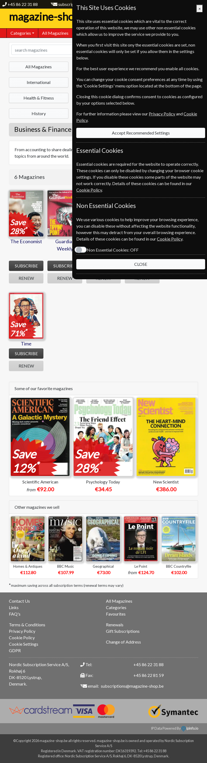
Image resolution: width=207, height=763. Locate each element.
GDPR (15, 650)
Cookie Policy (22, 637)
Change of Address (123, 641)
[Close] (199, 9)
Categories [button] (21, 33)
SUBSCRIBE (26, 265)
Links (14, 607)
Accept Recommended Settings (141, 132)
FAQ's (14, 613)
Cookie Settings (23, 644)
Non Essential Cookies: (113, 249)
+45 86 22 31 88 (23, 4)
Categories (116, 607)
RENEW (26, 278)
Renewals (114, 624)
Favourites (116, 613)
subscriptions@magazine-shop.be (132, 685)
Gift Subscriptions (123, 631)
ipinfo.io (189, 728)
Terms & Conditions (27, 624)
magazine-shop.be (57, 16)
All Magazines (55, 33)
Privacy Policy (22, 631)
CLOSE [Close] (140, 264)
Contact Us (19, 600)
